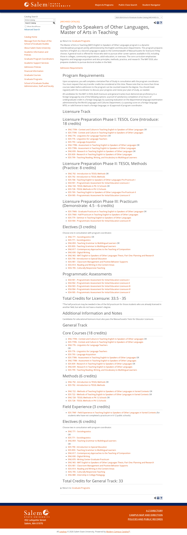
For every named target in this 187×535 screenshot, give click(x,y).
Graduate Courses (32, 75)
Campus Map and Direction (146, 515)
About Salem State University (37, 48)
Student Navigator (151, 4)
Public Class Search (128, 4)
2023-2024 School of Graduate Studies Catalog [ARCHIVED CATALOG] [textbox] (139, 17)
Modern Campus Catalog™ (118, 531)
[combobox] (139, 17)
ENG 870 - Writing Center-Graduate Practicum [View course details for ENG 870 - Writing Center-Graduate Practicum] (88, 459)
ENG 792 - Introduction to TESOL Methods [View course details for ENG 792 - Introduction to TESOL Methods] (86, 173)
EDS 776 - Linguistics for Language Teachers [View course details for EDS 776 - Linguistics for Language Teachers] (87, 139)
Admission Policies (32, 67)
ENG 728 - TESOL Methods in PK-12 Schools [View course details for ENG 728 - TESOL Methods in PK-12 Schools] (87, 186)
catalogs (63, 531)
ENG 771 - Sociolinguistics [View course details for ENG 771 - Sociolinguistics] (79, 237)
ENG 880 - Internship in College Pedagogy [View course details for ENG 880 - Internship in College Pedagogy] (86, 475)
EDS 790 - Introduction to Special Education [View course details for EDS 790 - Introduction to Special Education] (87, 258)
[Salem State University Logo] (37, 513)
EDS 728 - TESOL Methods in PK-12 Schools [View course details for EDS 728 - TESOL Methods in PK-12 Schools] (87, 189)
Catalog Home (30, 37)
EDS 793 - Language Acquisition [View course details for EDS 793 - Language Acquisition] (82, 142)
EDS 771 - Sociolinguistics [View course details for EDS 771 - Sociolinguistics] (79, 240)
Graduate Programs (33, 79)
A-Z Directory (154, 510)
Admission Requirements (71, 68)
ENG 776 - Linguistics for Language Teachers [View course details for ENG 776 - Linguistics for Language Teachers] (88, 135)
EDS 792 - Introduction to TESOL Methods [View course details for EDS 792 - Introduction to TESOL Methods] (86, 176)
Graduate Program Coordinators (39, 59)
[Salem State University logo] (47, 4)
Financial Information (33, 71)
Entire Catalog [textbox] (30, 20)
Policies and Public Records (145, 519)
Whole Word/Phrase (33, 26)
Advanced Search (32, 29)
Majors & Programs (104, 4)
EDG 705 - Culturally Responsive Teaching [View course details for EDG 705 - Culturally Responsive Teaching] (86, 268)
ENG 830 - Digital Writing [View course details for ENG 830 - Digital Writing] (79, 252)
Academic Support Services (36, 63)
